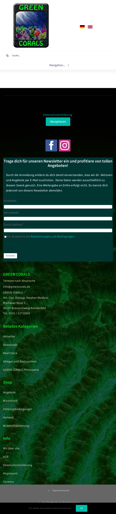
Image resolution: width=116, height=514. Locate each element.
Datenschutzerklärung (57, 115)
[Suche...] (58, 55)
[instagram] (65, 145)
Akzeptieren (58, 122)
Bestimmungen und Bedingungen (52, 236)
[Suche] (7, 55)
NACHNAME (11, 213)
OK (81, 508)
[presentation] (27, 246)
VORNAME (10, 201)
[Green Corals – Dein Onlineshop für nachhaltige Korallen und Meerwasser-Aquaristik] (31, 4)
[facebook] (51, 145)
